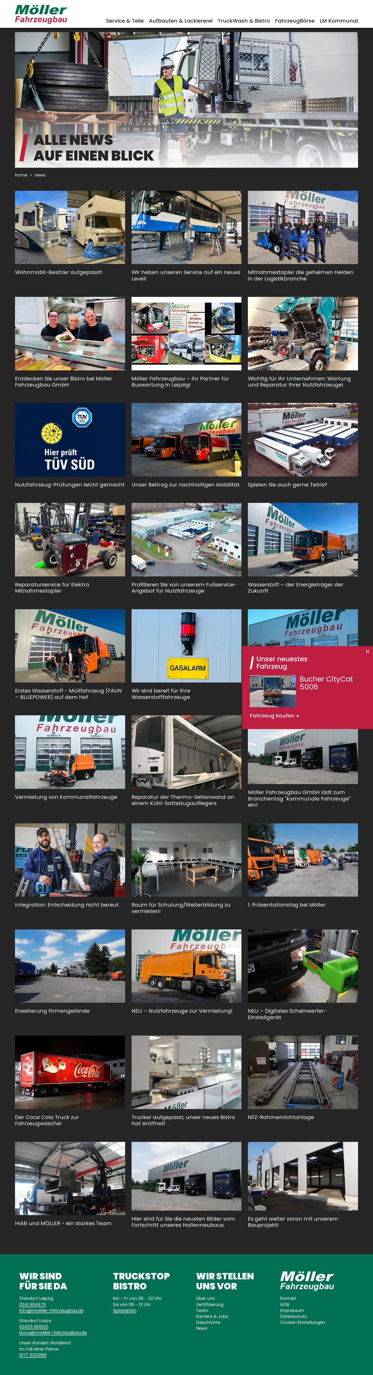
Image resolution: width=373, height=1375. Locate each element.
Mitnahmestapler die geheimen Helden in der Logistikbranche (300, 275)
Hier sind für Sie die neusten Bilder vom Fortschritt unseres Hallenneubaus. (183, 1222)
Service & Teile (125, 21)
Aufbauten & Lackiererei (180, 21)
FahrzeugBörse (294, 21)
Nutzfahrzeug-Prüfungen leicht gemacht (70, 484)
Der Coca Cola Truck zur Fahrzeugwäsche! (47, 1120)
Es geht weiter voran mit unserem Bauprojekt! (293, 1222)
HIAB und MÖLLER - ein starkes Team (63, 1223)
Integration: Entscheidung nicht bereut (67, 904)
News (201, 1328)
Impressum (292, 1310)
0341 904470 (32, 1304)
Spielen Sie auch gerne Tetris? (287, 484)
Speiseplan (124, 1310)
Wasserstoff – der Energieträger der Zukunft (296, 587)
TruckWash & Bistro (244, 21)
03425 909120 (33, 1327)
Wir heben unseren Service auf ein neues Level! (186, 275)
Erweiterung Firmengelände (52, 1011)
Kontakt (288, 1298)
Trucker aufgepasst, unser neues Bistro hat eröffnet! (183, 1120)
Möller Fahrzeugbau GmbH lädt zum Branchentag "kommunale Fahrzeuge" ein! (299, 799)
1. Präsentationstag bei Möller (287, 904)
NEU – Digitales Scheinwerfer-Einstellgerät (287, 1014)
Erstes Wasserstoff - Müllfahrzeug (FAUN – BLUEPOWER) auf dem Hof (68, 694)
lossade (53, 1333)
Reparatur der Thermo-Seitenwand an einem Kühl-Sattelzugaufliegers (183, 800)
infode (51, 1310)
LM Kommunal (339, 21)
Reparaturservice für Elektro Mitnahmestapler (52, 587)
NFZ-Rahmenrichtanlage (281, 1117)
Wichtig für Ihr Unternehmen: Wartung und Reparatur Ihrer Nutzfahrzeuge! (299, 381)
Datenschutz (293, 1316)
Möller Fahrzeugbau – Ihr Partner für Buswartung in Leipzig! (180, 381)
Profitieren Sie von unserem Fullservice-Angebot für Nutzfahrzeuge (184, 587)
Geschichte (208, 1322)
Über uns (205, 1298)
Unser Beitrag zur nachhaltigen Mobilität (186, 484)
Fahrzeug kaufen (272, 715)
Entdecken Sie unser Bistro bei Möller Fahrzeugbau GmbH (63, 381)
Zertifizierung (209, 1304)
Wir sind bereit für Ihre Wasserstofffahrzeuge (161, 694)
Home (21, 175)
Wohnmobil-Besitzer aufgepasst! (59, 272)
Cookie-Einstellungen (302, 1322)
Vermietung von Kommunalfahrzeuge (66, 797)
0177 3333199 (32, 1355)
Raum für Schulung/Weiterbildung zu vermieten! (181, 908)
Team (202, 1310)
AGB (284, 1304)
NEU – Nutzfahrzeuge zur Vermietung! (182, 1011)
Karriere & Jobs (212, 1316)
